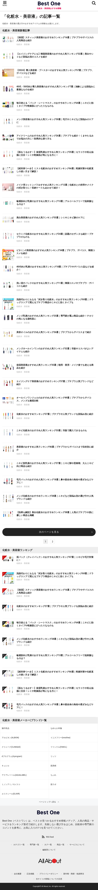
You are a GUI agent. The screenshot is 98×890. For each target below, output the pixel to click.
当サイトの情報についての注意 (49, 879)
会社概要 (17, 874)
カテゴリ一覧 (19, 845)
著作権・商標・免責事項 (73, 874)
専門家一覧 (34, 845)
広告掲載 (30, 874)
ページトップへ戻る (47, 802)
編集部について (49, 850)
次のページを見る (49, 532)
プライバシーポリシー (48, 874)
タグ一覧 (48, 845)
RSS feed (50, 837)
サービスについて (77, 845)
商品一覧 (60, 845)
